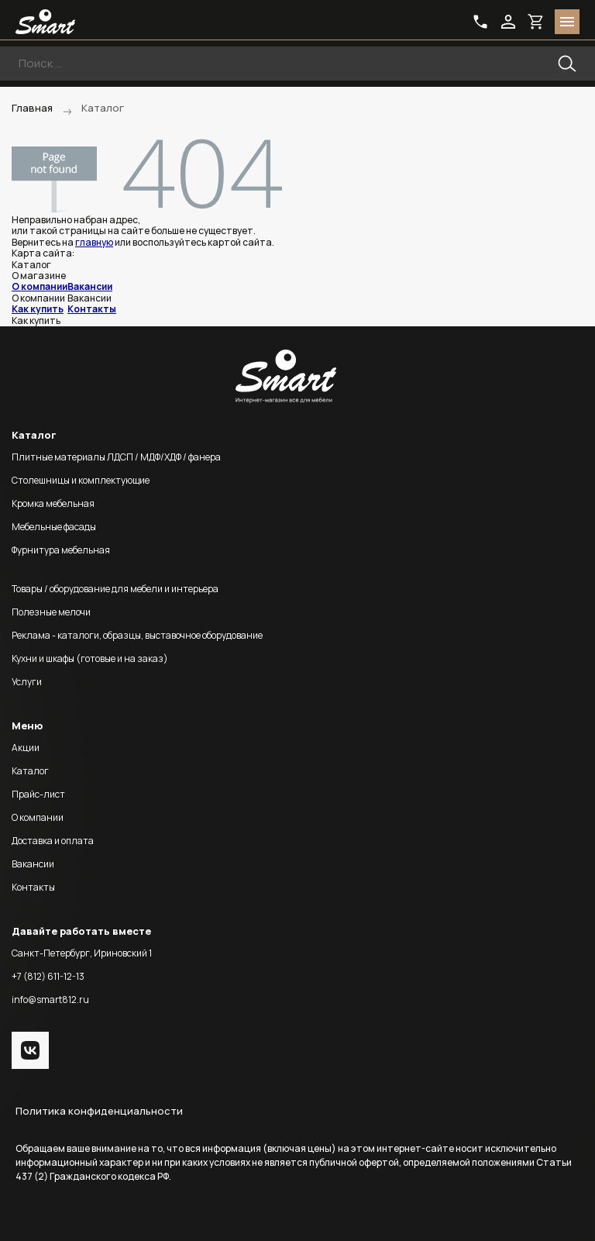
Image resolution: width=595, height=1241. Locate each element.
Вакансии (89, 286)
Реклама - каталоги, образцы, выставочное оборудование (137, 635)
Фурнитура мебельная (61, 550)
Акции (26, 747)
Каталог (30, 770)
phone (480, 22)
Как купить (38, 308)
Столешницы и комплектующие (81, 480)
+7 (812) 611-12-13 (48, 976)
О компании (39, 286)
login (508, 22)
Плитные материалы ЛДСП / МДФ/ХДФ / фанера (116, 457)
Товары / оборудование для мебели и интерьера (115, 588)
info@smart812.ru (50, 999)
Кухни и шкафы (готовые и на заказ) (90, 658)
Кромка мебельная (53, 503)
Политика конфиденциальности (99, 1111)
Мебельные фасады (54, 526)
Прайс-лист (38, 794)
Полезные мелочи (51, 612)
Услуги (27, 681)
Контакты (91, 308)
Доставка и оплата (53, 840)
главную (94, 242)
